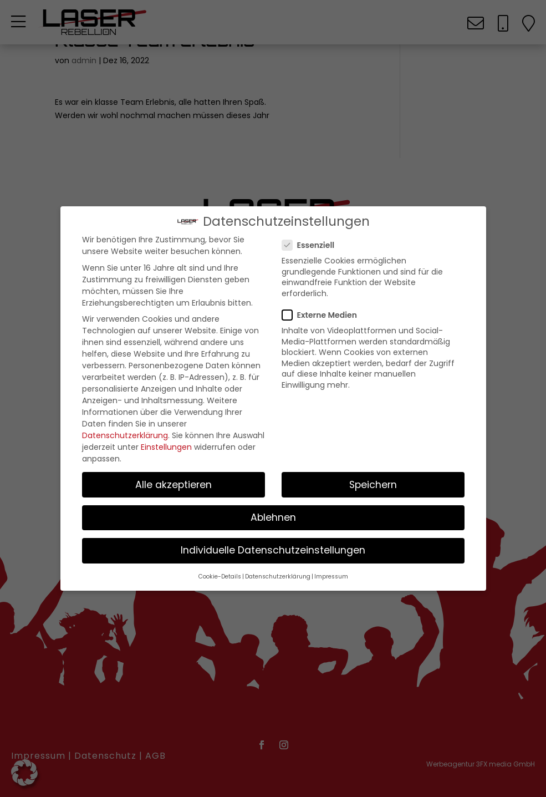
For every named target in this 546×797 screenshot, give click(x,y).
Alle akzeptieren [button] (173, 485)
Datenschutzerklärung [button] (277, 577)
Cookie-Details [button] (219, 577)
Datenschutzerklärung (125, 435)
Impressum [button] (331, 577)
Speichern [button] (373, 485)
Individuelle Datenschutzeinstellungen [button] (273, 550)
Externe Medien (324, 315)
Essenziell (313, 245)
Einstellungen (166, 447)
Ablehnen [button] (273, 518)
